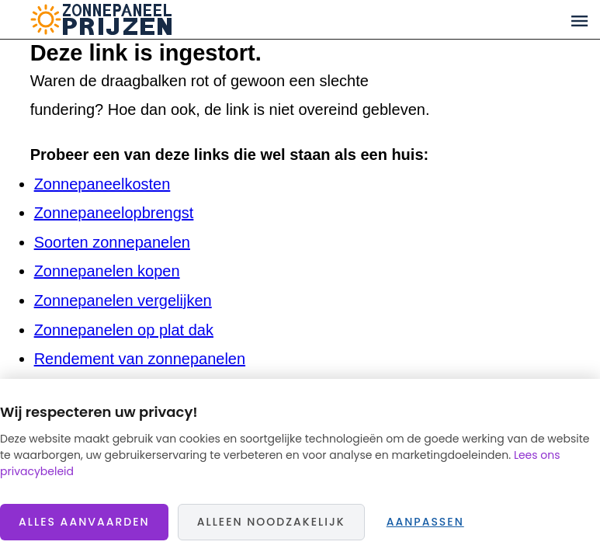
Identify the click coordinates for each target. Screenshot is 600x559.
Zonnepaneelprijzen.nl (161, 19)
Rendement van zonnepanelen (139, 358)
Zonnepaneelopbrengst (114, 212)
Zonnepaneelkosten (102, 184)
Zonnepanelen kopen (107, 271)
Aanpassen (425, 521)
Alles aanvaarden (84, 521)
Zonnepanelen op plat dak (123, 330)
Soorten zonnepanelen (112, 242)
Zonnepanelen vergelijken (123, 300)
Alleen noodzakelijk (271, 521)
